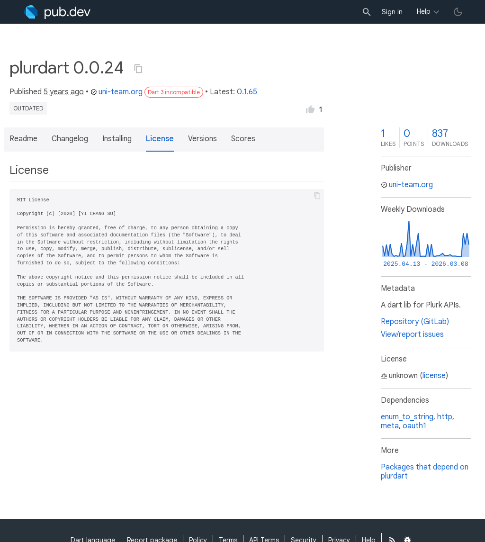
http (444, 417)
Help (424, 11)
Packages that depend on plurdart (424, 471)
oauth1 (414, 426)
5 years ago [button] (64, 92)
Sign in (392, 12)
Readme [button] (23, 139)
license (434, 375)
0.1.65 (247, 92)
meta (390, 426)
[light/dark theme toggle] (458, 12)
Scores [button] (243, 139)
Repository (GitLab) (415, 321)
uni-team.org (116, 92)
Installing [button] (117, 139)
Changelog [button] (70, 139)
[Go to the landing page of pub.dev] (57, 12)
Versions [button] (202, 139)
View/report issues (412, 334)
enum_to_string (407, 417)
